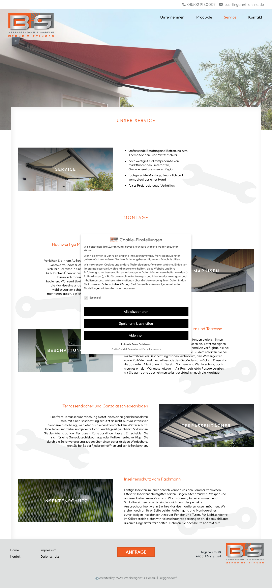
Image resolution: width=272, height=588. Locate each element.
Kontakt (256, 17)
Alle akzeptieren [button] (136, 308)
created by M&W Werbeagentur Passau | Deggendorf (136, 578)
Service (230, 17)
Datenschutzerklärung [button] (138, 345)
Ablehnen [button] (136, 332)
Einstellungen (92, 285)
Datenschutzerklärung (115, 281)
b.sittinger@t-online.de (241, 4)
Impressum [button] (156, 345)
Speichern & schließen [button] (136, 320)
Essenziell (92, 294)
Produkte (204, 17)
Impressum (48, 550)
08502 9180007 (199, 4)
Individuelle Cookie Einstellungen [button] (136, 340)
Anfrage (136, 552)
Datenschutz (49, 556)
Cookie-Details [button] (119, 345)
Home (14, 550)
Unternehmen (172, 17)
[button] (263, 17)
